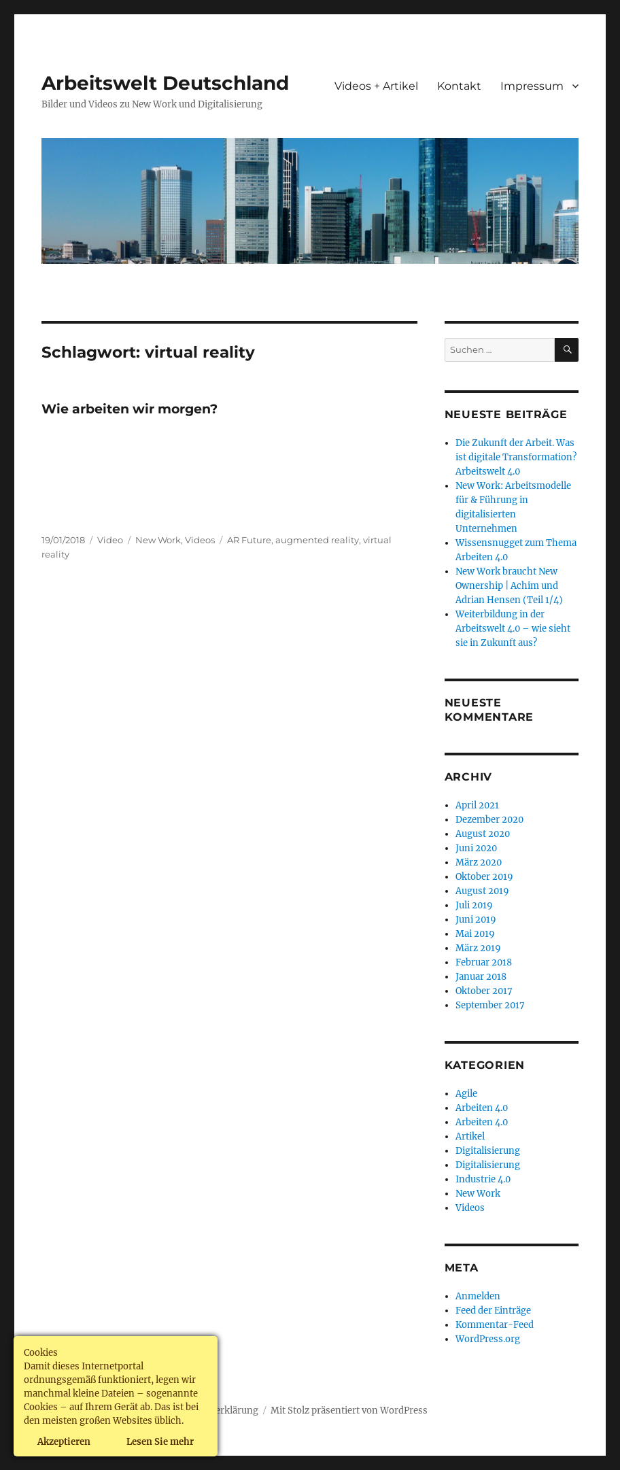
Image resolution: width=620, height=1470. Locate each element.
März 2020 (478, 862)
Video (110, 539)
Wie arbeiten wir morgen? (129, 409)
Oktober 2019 (484, 877)
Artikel (470, 1136)
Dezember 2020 (489, 819)
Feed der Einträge (493, 1310)
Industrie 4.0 (483, 1179)
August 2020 (482, 834)
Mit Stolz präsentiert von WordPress (349, 1410)
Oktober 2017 (484, 991)
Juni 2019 (475, 919)
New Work (158, 539)
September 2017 (490, 1005)
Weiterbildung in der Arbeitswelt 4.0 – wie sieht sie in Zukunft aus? (512, 629)
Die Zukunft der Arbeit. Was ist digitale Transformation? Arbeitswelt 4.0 (515, 457)
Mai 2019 (475, 934)
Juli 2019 (474, 905)
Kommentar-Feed (494, 1325)
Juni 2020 (476, 848)
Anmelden (477, 1296)
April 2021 (477, 805)
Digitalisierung (487, 1151)
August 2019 (482, 891)
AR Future (249, 539)
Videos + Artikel (376, 86)
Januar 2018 (480, 976)
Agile (466, 1093)
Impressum (532, 86)
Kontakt (459, 86)
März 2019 (478, 948)
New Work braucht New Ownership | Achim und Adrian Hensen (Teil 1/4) (509, 586)
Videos (200, 539)
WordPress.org (487, 1339)
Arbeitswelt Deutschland (165, 83)
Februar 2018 (483, 962)
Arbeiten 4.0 (481, 1108)
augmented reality (317, 539)
